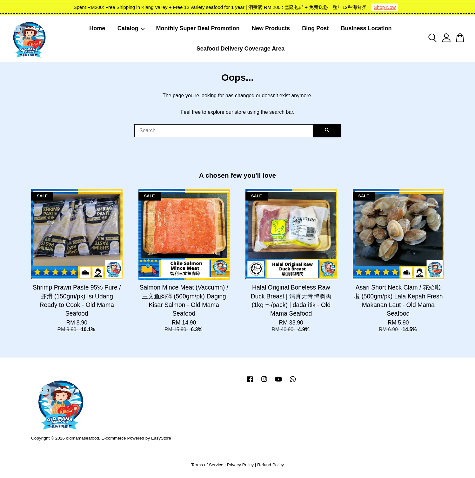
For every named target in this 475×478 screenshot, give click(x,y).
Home (97, 28)
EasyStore (161, 438)
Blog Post (315, 28)
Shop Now (385, 7)
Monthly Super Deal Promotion (198, 28)
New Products (271, 28)
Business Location (366, 28)
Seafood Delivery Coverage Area (240, 48)
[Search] (223, 130)
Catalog (131, 28)
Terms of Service (207, 464)
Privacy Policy (240, 464)
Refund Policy (270, 464)
